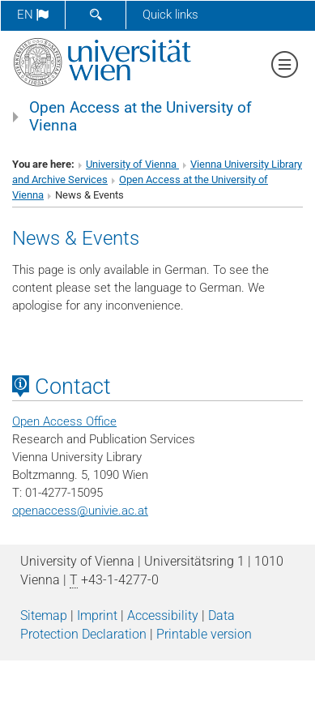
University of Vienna (132, 164)
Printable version (204, 634)
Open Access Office (64, 421)
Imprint (97, 615)
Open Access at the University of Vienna (140, 117)
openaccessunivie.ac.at (80, 510)
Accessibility (162, 615)
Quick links (170, 14)
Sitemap (43, 615)
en (33, 14)
